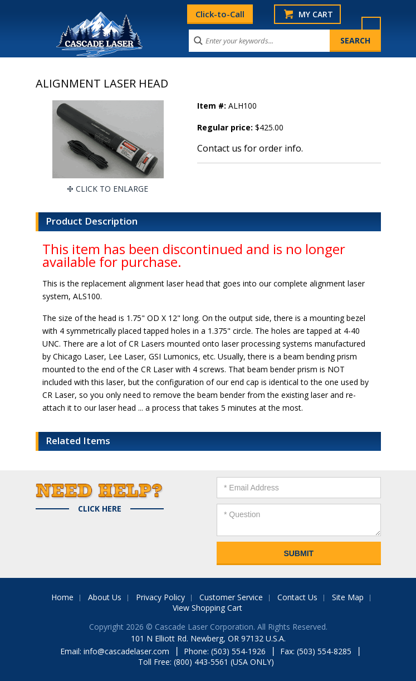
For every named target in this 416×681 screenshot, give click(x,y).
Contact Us (297, 597)
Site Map (348, 597)
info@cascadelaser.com (126, 651)
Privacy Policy (160, 597)
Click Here (99, 509)
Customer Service (231, 597)
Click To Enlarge (112, 188)
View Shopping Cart (207, 607)
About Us (104, 597)
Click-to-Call (219, 14)
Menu (371, 26)
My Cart (315, 14)
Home (62, 597)
